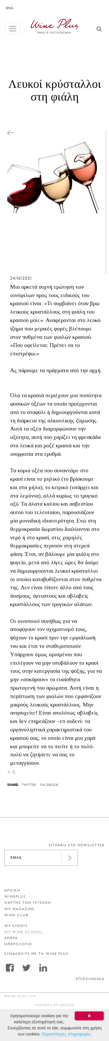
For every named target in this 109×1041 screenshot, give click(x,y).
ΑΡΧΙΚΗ (12, 890)
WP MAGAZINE (19, 909)
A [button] (8, 772)
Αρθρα (11, 938)
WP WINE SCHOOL (23, 932)
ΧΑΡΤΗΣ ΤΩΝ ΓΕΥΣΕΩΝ (27, 903)
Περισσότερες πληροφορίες (66, 1034)
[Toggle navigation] (13, 29)
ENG (9, 8)
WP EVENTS (16, 926)
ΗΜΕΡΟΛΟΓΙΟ (18, 944)
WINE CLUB (16, 915)
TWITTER (29, 785)
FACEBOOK (49, 785)
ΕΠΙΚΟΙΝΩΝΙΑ (90, 979)
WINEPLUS (15, 897)
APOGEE (67, 1004)
